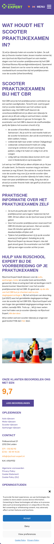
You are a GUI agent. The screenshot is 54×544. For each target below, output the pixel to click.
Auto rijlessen (8, 418)
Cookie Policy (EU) (10, 477)
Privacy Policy (33, 540)
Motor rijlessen (9, 421)
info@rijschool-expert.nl (13, 456)
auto (40, 277)
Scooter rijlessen (10, 424)
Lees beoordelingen (18, 403)
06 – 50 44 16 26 (10, 452)
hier (23, 321)
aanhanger (7, 280)
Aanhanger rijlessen (11, 428)
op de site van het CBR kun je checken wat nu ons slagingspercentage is (25, 292)
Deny (27, 526)
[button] (49, 491)
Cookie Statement (10, 474)
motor (15, 280)
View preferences (27, 534)
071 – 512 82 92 (9, 449)
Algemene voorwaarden (13, 468)
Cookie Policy (20, 540)
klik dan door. (15, 313)
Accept (27, 518)
